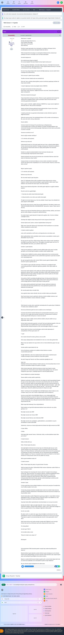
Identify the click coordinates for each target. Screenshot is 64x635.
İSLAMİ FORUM (16, 9)
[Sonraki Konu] (58, 23)
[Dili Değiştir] (21, 599)
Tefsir (34, 9)
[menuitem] (8, 2)
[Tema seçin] (2, 602)
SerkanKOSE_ (8, 26)
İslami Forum (6, 9)
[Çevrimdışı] (9, 41)
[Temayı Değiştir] (21, 602)
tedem (58, 624)
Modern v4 (47, 624)
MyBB (11, 624)
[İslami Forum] (2, 2)
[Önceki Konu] (54, 23)
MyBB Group (21, 624)
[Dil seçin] (2, 599)
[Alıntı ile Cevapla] (58, 570)
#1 (59, 35)
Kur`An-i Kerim (26, 9)
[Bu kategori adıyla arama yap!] (58, 32)
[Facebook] (61, 584)
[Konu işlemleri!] (3, 317)
